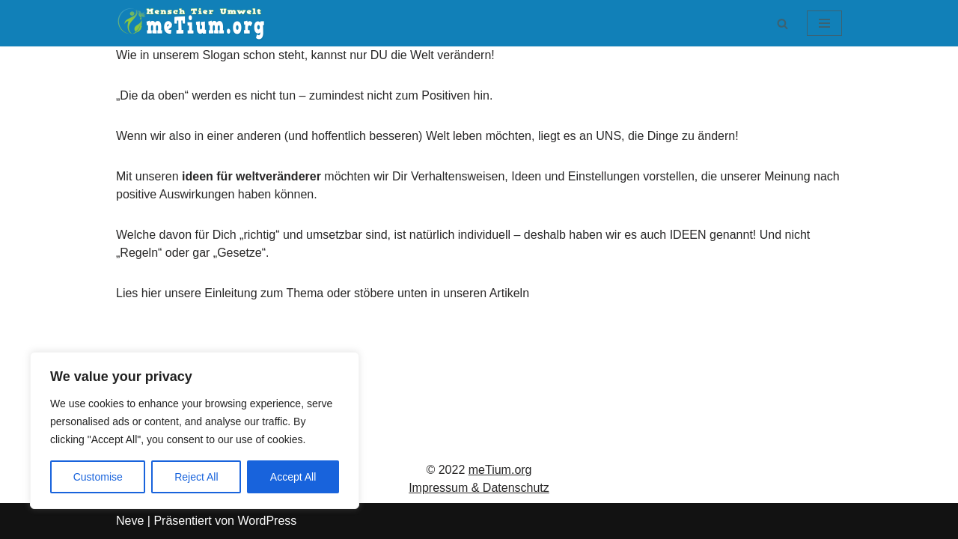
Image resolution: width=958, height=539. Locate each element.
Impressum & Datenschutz (479, 487)
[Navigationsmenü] (824, 23)
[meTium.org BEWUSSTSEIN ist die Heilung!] (194, 23)
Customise (98, 477)
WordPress (266, 520)
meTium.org (500, 469)
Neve (130, 520)
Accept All (293, 477)
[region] (194, 430)
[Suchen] (782, 23)
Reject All (196, 477)
